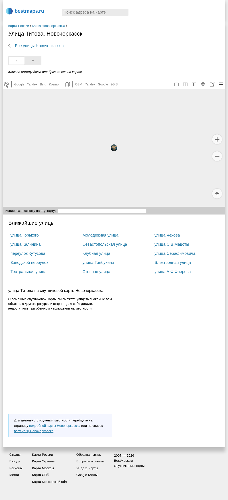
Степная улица (96, 271)
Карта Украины (43, 461)
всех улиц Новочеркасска (33, 431)
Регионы (15, 468)
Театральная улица (28, 271)
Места (14, 475)
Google (19, 84)
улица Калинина (25, 244)
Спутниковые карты (129, 466)
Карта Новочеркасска (48, 26)
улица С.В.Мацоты (172, 244)
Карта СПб (40, 475)
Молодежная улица (100, 235)
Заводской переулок (29, 262)
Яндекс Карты (87, 468)
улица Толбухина (98, 262)
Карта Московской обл (49, 482)
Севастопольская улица (104, 244)
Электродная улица (173, 262)
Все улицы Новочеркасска (39, 46)
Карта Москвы (43, 468)
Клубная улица (96, 253)
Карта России (18, 26)
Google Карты (87, 475)
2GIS (114, 84)
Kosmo (54, 84)
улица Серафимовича (175, 253)
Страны (15, 454)
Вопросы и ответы (90, 461)
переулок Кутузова (27, 253)
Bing (43, 84)
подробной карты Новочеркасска (54, 425)
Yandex (32, 84)
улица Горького (24, 235)
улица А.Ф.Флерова (173, 271)
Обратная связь (88, 454)
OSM (78, 84)
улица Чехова (167, 235)
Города (14, 461)
